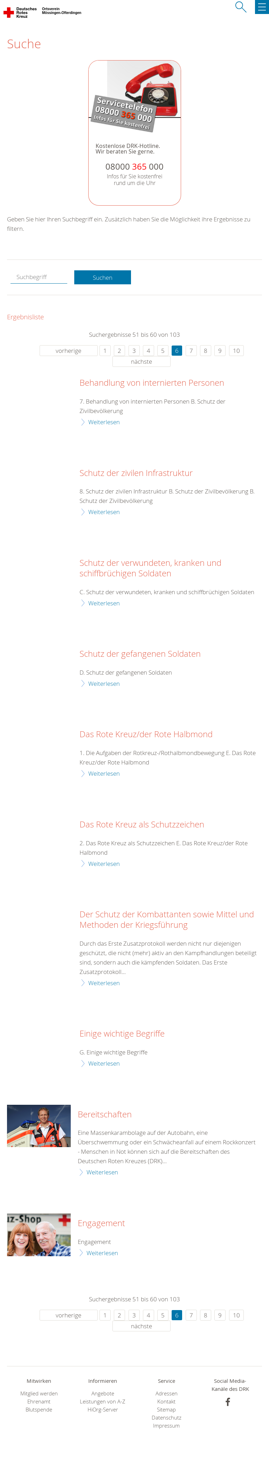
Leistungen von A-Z (102, 1401)
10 (236, 351)
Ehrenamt (38, 1401)
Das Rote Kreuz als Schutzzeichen (142, 824)
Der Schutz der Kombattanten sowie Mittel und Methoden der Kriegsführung (167, 919)
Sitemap (166, 1409)
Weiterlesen (104, 422)
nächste (141, 361)
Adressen (167, 1393)
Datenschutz (166, 1417)
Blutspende (39, 1409)
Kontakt (166, 1401)
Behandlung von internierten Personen (152, 383)
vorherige (68, 351)
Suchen (102, 277)
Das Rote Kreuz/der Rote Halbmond (146, 734)
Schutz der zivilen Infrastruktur (136, 473)
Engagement (101, 1223)
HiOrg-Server (103, 1409)
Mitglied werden (39, 1393)
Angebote (102, 1393)
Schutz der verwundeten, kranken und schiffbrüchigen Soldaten (150, 568)
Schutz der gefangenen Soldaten (140, 654)
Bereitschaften (105, 1114)
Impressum (166, 1425)
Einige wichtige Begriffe (122, 1034)
